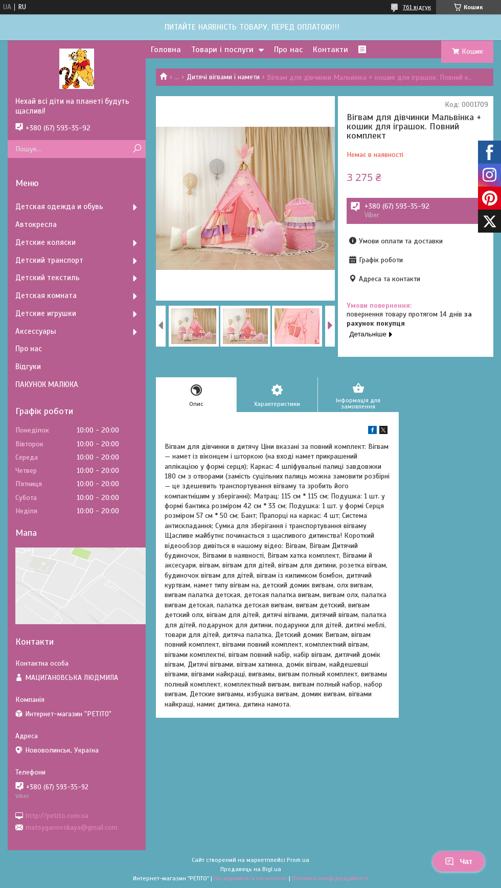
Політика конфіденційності (330, 878)
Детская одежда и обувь (59, 206)
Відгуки (28, 366)
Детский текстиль (47, 277)
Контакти (330, 49)
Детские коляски (45, 242)
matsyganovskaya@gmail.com (72, 827)
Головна (166, 49)
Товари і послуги (222, 49)
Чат (458, 861)
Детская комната (46, 295)
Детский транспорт (49, 260)
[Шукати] (137, 149)
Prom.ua (298, 859)
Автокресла (36, 224)
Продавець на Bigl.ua (250, 869)
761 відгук (417, 7)
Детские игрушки (45, 313)
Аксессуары (35, 331)
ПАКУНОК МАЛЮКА (46, 384)
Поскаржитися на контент (250, 878)
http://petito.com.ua (57, 815)
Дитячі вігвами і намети (223, 77)
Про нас (288, 49)
